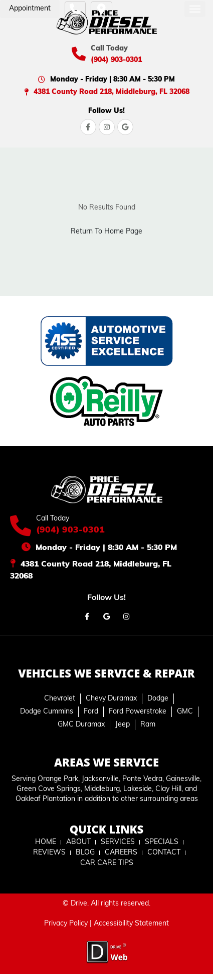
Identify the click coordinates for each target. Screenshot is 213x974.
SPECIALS (161, 842)
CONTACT (163, 852)
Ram (147, 724)
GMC (185, 712)
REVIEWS (49, 852)
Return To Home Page (106, 232)
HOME (45, 842)
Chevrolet (59, 698)
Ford (91, 712)
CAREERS (121, 852)
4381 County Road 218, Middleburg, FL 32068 (111, 92)
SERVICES (118, 842)
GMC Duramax (81, 724)
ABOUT (78, 842)
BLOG (85, 852)
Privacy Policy (66, 924)
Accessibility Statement (131, 924)
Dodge (157, 698)
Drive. (80, 904)
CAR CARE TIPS (106, 863)
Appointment (30, 8)
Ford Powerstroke (137, 712)
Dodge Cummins (46, 712)
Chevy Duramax (111, 698)
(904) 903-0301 (116, 60)
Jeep (122, 724)
